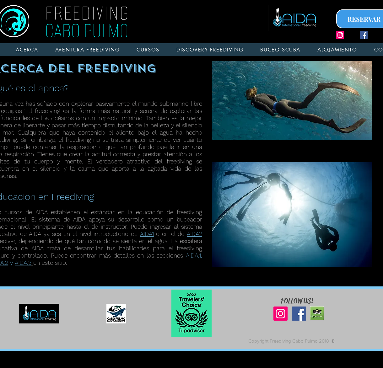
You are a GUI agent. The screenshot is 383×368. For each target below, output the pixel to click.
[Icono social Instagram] (340, 35)
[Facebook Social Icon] (364, 35)
